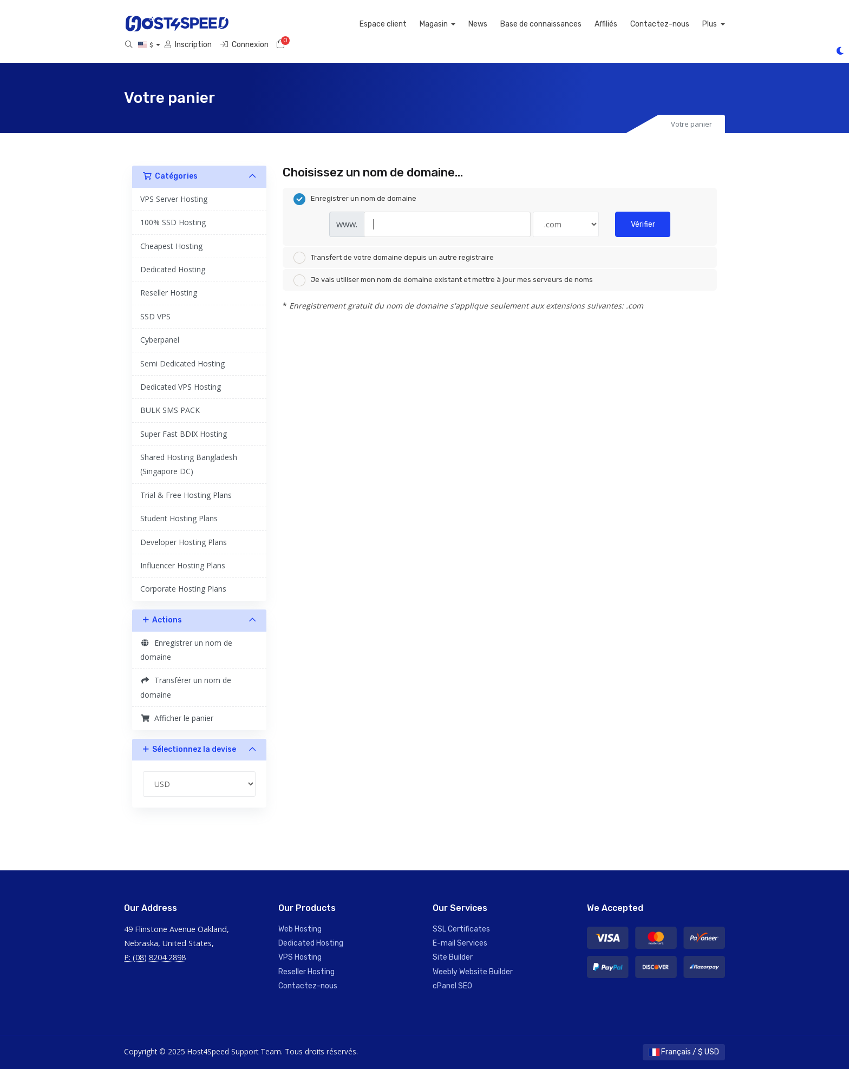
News (500, 24)
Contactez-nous (682, 24)
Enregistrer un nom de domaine (186, 650)
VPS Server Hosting (173, 199)
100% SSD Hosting (173, 222)
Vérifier (643, 224)
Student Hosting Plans (179, 518)
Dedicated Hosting (172, 269)
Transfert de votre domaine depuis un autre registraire (393, 258)
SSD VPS (155, 316)
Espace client (405, 24)
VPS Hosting (300, 957)
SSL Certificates (461, 929)
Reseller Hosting (168, 292)
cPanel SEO (452, 986)
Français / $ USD (684, 1052)
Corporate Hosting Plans (183, 588)
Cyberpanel (159, 340)
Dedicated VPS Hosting (180, 387)
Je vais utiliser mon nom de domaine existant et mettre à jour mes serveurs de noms (443, 280)
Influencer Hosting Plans (182, 565)
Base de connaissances (563, 24)
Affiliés (628, 24)
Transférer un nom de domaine (185, 687)
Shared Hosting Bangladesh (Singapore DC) (188, 464)
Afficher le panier (176, 718)
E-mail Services (460, 943)
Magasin (457, 24)
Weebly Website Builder (473, 971)
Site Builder (453, 957)
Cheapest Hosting (171, 246)
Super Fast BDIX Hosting (183, 434)
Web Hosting (300, 929)
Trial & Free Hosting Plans (186, 495)
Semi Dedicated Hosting (182, 363)
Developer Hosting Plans (183, 542)
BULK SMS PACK (170, 410)
